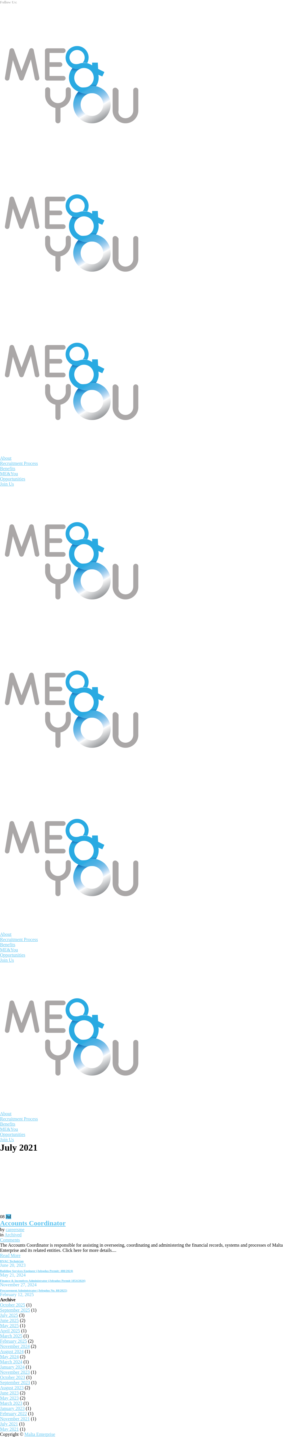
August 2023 (12, 1387)
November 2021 (15, 1418)
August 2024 (12, 1351)
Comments (10, 1239)
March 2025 (11, 1335)
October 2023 (12, 1377)
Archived (13, 1234)
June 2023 (9, 1392)
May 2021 (9, 1429)
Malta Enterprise (39, 1434)
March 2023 (11, 1403)
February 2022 (13, 1413)
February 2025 (13, 1341)
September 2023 (15, 1382)
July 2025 (9, 1315)
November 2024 (15, 1346)
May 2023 (9, 1398)
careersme (15, 1229)
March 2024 (11, 1361)
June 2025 (9, 1320)
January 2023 (12, 1408)
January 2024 (12, 1367)
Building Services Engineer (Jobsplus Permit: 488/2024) (36, 1271)
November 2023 (15, 1372)
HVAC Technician (12, 1261)
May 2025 (9, 1325)
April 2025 (10, 1330)
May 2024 (9, 1356)
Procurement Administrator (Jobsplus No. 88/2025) (33, 1290)
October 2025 (12, 1304)
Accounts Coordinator (33, 1223)
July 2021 (9, 1423)
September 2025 (15, 1310)
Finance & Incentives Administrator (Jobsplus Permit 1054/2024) (43, 1280)
